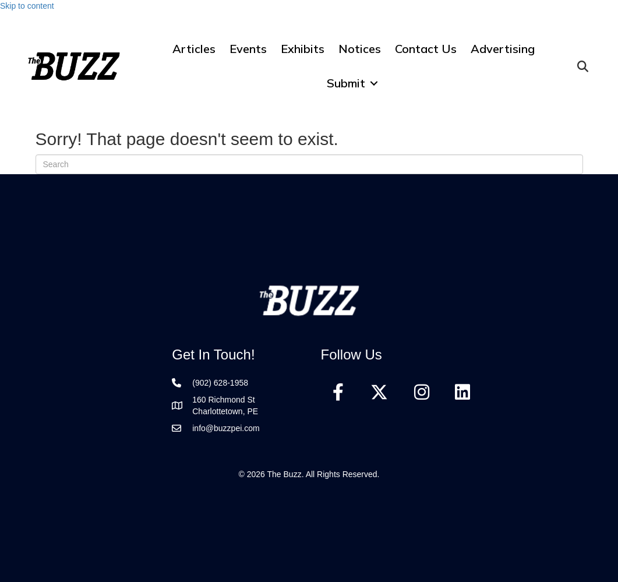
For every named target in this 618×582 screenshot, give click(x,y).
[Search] (309, 164)
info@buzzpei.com (225, 428)
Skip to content (27, 5)
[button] (374, 83)
